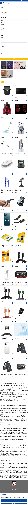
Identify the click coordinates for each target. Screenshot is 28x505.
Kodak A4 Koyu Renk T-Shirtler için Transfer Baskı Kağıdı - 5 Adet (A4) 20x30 (20, 246)
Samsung (3, 24)
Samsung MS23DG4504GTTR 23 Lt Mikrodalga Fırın (21, 98)
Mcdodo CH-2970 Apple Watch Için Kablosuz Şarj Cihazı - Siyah (6, 209)
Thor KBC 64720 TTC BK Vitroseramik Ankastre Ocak (21, 116)
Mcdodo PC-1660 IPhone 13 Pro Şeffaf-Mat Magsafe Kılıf (7, 356)
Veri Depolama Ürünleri (3, 17)
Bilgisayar (21, 405)
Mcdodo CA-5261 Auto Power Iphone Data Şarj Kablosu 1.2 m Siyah (20, 264)
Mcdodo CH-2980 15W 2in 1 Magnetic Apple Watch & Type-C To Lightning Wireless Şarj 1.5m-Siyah (7, 153)
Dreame (2, 25)
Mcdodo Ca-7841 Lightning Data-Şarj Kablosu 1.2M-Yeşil (21, 301)
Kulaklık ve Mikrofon (3, 16)
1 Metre (2, 37)
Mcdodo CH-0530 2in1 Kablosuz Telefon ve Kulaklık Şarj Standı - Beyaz (7, 282)
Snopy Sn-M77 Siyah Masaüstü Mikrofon (19, 190)
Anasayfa (1, 7)
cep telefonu (5, 385)
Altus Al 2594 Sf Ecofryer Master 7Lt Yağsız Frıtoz (6, 98)
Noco (15, 281)
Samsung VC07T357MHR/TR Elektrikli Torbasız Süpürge (6, 117)
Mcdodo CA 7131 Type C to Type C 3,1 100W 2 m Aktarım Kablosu (20, 227)
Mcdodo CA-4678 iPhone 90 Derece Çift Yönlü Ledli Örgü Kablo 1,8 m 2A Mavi (7, 190)
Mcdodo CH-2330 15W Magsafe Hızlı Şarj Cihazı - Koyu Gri (20, 135)
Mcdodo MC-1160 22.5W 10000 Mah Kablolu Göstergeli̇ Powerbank (20, 153)
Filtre (2, 81)
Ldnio (2, 32)
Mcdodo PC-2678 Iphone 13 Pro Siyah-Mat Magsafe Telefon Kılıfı (21, 356)
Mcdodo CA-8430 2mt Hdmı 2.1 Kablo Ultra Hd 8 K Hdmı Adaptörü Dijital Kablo (6, 338)
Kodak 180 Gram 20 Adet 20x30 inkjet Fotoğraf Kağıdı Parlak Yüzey (7, 246)
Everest (2, 29)
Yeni (2, 50)
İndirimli (2, 48)
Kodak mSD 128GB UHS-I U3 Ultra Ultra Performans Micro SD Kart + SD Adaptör (7, 264)
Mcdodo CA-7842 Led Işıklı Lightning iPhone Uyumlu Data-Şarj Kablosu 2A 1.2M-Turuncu (7, 319)
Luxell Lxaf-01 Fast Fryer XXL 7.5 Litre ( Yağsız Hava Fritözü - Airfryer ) (21, 172)
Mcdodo (15, 134)
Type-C (2, 43)
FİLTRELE (14, 58)
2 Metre (2, 38)
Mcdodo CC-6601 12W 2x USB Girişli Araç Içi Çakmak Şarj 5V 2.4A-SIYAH (21, 374)
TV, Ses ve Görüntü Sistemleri (4, 13)
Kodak (1, 263)
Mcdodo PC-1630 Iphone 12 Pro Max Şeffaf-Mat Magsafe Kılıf (20, 338)
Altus (2, 28)
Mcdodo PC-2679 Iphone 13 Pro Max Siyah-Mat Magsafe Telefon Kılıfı (6, 374)
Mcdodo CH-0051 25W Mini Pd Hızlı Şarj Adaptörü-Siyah (21, 319)
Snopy (15, 189)
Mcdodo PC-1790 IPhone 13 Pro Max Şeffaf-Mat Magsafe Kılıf (6, 227)
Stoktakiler (2, 46)
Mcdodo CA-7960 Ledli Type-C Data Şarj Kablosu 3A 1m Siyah (7, 301)
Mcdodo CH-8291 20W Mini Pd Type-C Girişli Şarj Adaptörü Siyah (20, 209)
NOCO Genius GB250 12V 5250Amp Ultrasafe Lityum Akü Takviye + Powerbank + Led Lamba (21, 282)
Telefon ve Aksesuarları (4, 12)
